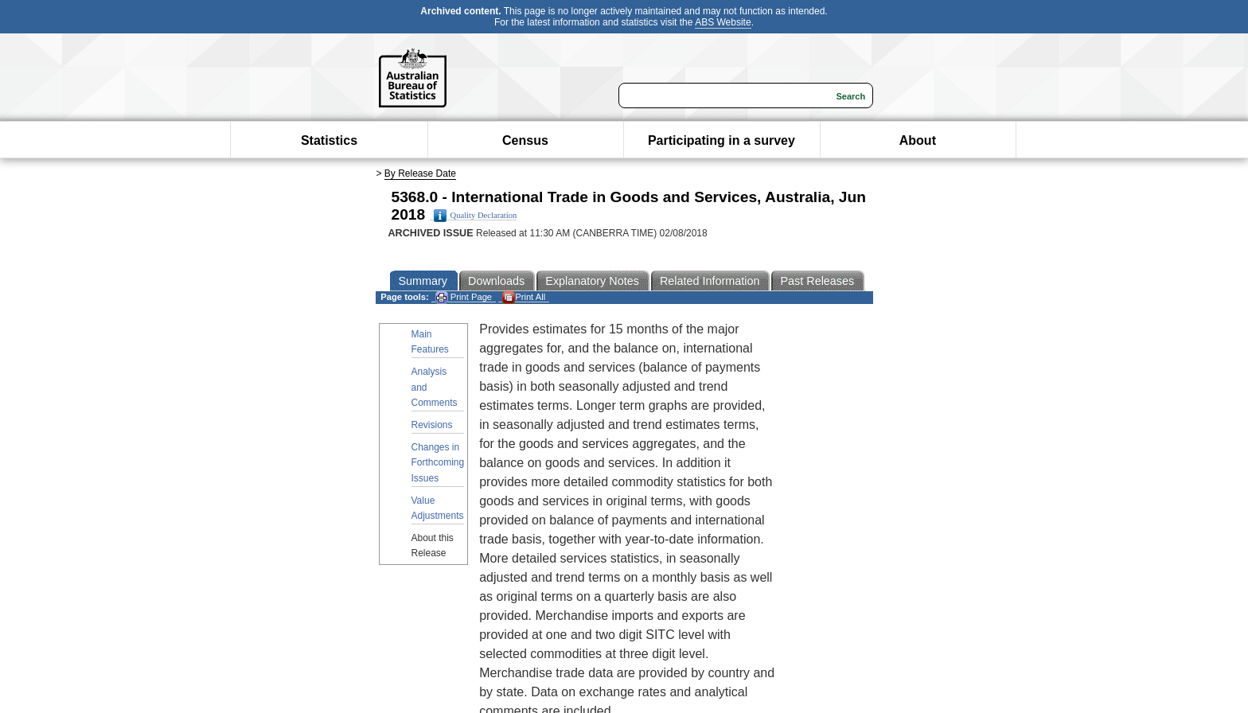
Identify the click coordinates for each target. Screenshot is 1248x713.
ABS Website (723, 22)
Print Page (463, 297)
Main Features (430, 342)
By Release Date (420, 173)
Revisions (432, 425)
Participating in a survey (721, 140)
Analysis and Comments (434, 386)
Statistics (329, 140)
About (917, 140)
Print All (523, 297)
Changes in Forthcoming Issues (438, 462)
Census (525, 140)
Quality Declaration (475, 215)
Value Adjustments (437, 508)
